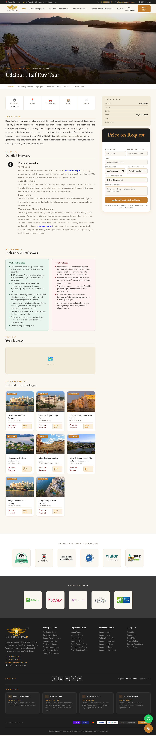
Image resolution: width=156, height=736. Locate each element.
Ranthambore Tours (79, 648)
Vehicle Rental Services (102, 8)
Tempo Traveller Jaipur (52, 639)
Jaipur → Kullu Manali (107, 651)
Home (23, 8)
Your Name (110, 151)
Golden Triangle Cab (107, 639)
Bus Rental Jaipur (50, 645)
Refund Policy (132, 648)
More (120, 8)
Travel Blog (131, 639)
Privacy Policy (132, 642)
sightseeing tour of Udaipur (69, 137)
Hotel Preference (113, 177)
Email (107, 159)
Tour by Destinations (58, 8)
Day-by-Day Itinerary (29, 87)
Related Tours (97, 87)
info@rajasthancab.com (126, 2)
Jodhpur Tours (77, 636)
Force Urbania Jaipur (51, 648)
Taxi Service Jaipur (50, 636)
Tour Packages (37, 8)
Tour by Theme (79, 8)
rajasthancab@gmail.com (16, 663)
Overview (12, 87)
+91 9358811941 (106, 2)
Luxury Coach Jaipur (51, 654)
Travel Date (110, 168)
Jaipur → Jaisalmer (106, 642)
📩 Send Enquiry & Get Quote (126, 201)
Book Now (144, 8)
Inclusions (61, 87)
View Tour (25, 427)
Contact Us (131, 636)
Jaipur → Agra (104, 636)
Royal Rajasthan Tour (79, 651)
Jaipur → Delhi (104, 633)
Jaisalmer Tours (77, 642)
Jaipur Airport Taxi (50, 642)
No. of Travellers (135, 168)
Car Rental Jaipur (50, 633)
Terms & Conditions (135, 645)
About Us (130, 633)
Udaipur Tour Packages (21, 68)
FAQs (72, 87)
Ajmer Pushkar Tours (79, 645)
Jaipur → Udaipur (106, 648)
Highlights (47, 87)
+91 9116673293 (12, 660)
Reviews (82, 87)
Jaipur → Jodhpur (106, 645)
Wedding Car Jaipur (51, 651)
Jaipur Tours (76, 633)
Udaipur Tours (76, 639)
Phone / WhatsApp (135, 151)
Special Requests (113, 186)
